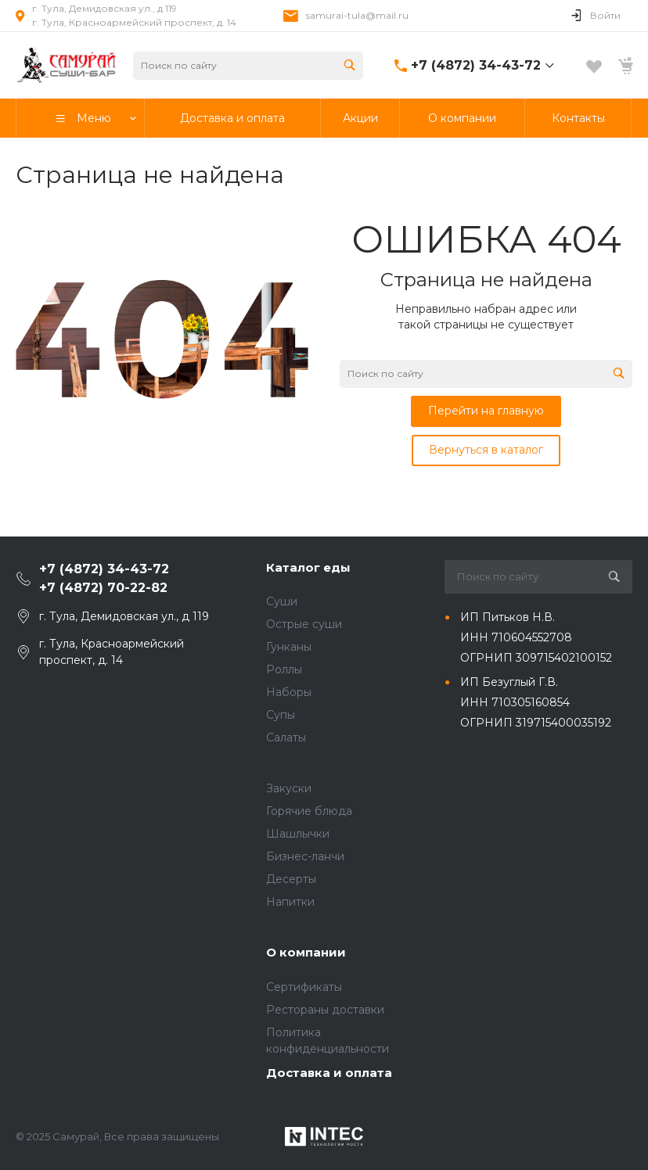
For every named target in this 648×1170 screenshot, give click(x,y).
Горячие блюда (309, 811)
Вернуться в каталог (486, 450)
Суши (281, 601)
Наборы (288, 692)
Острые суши (304, 624)
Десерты (291, 879)
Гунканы (288, 647)
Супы (280, 715)
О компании (306, 952)
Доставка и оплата (329, 1072)
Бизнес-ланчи (305, 856)
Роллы (284, 669)
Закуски (288, 788)
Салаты (286, 737)
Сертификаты (304, 987)
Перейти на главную (486, 411)
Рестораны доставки (325, 1010)
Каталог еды (308, 567)
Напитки (290, 902)
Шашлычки (297, 834)
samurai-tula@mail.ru (357, 15)
